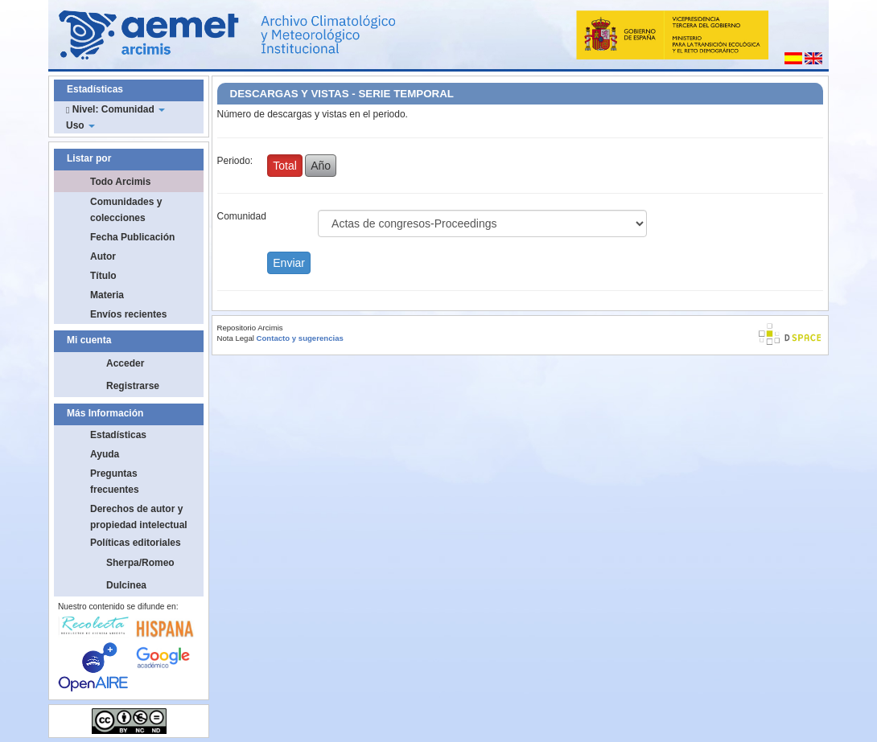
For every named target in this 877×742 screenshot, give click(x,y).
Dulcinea (126, 585)
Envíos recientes (128, 314)
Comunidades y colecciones (126, 209)
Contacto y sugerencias (300, 338)
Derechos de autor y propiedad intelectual (138, 517)
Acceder (125, 363)
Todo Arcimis (120, 181)
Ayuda (104, 454)
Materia (107, 295)
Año (321, 165)
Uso (80, 125)
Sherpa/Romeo (140, 562)
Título (103, 275)
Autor (103, 256)
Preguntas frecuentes (114, 481)
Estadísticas (118, 435)
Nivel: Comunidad (115, 109)
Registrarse (132, 385)
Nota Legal (235, 338)
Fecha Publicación (132, 237)
